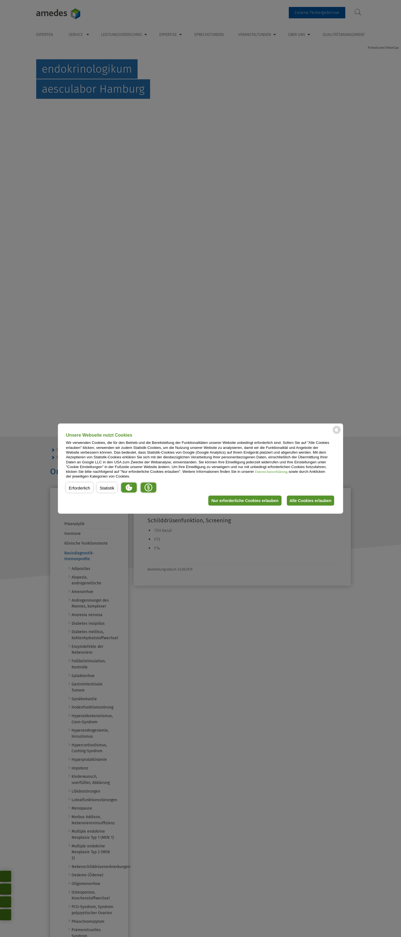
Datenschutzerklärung (271, 471)
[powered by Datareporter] (336, 433)
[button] (79, 488)
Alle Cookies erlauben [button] (310, 500)
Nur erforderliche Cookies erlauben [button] (243, 500)
